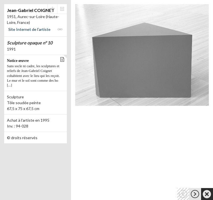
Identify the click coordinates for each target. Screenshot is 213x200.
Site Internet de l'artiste (29, 29)
